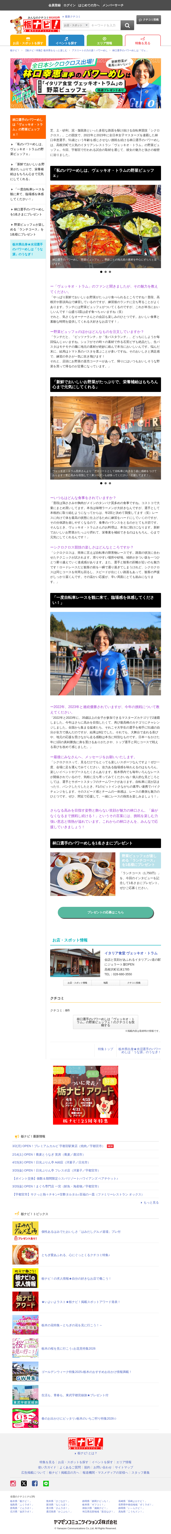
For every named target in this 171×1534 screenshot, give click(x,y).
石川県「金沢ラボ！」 (22, 1511)
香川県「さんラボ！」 (58, 1508)
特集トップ (105, 1049)
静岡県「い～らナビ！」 (131, 1508)
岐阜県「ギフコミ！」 (94, 1504)
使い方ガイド (47, 1467)
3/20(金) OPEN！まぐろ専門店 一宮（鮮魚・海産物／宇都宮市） (56, 1186)
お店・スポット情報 (77, 983)
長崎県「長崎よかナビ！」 (132, 1501)
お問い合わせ (102, 1467)
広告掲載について (33, 1472)
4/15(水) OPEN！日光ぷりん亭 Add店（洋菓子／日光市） (51, 1162)
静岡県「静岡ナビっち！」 (96, 1501)
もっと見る (149, 1202)
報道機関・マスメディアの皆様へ (105, 1472)
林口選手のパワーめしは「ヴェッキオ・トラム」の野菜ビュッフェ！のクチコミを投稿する (105, 1022)
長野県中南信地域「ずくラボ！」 (136, 1504)
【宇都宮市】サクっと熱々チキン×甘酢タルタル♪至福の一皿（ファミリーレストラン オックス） (78, 1194)
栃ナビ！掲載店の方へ (64, 1472)
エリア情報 (104, 41)
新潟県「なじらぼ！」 (58, 1504)
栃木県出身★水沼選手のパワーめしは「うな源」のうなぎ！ (139, 1050)
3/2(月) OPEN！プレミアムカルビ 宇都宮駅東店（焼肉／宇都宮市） (58, 1146)
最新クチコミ (70, 16)
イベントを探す (66, 41)
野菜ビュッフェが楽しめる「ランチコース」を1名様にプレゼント (27, 229)
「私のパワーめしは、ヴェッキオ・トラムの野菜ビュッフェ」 (27, 149)
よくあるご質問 (70, 1467)
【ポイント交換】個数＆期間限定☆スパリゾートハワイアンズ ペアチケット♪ (65, 1178)
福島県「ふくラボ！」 (22, 1504)
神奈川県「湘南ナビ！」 (95, 1508)
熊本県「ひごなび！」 (58, 1501)
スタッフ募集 (140, 1472)
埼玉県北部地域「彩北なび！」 (99, 1511)
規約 (87, 1467)
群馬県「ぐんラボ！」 (22, 1508)
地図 (105, 983)
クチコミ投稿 (149, 19)
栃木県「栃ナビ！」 (21, 1501)
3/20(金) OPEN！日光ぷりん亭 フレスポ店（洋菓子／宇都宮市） (56, 1170)
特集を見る (142, 41)
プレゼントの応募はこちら (105, 912)
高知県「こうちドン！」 (131, 1511)
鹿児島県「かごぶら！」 (59, 1511)
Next (155, 229)
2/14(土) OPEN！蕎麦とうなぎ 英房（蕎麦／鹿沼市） (48, 1154)
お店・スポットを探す (28, 41)
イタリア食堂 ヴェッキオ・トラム (131, 953)
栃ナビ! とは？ (86, 1453)
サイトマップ (124, 1467)
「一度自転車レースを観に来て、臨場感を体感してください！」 (27, 194)
